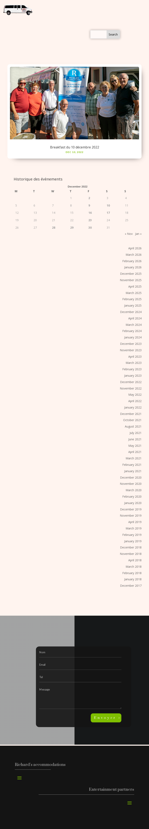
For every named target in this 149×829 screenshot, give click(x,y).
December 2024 (131, 312)
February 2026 (132, 261)
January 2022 (133, 407)
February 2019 (132, 535)
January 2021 (133, 471)
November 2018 (131, 554)
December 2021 (131, 414)
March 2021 (134, 458)
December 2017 (131, 586)
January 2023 (133, 375)
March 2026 (134, 255)
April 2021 (135, 452)
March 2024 (134, 325)
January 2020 (133, 503)
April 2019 (135, 522)
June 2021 (135, 439)
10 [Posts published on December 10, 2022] (108, 205)
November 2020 (131, 484)
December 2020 (131, 477)
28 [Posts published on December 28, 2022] (53, 227)
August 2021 (133, 426)
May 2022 (135, 395)
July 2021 (136, 433)
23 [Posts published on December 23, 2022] (90, 220)
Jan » (138, 234)
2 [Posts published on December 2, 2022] (89, 198)
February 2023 (132, 369)
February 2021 (132, 465)
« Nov (129, 234)
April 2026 (135, 248)
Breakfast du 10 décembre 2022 (74, 147)
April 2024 (135, 318)
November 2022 (131, 388)
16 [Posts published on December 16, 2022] (90, 213)
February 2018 (132, 573)
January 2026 (133, 267)
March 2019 (134, 528)
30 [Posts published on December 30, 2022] (90, 227)
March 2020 (134, 490)
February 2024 (132, 331)
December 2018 (131, 547)
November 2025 (131, 280)
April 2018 (135, 560)
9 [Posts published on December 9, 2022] (89, 205)
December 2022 (131, 382)
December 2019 (131, 509)
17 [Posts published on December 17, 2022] (108, 213)
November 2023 (131, 350)
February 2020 (132, 496)
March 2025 (134, 293)
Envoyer (105, 718)
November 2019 (131, 515)
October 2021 (132, 420)
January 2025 (133, 305)
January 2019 (133, 541)
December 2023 (131, 344)
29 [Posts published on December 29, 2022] (71, 227)
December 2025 (131, 274)
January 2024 (133, 337)
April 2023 (135, 356)
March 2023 (134, 363)
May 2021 (135, 446)
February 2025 (132, 299)
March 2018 (134, 567)
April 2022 (135, 401)
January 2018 (133, 579)
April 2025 (135, 286)
